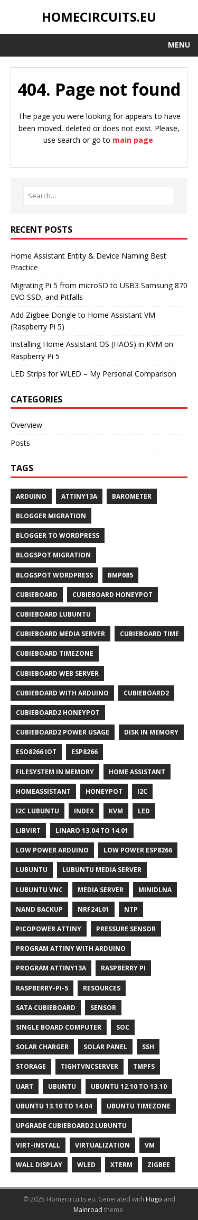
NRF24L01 (93, 909)
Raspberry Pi (123, 968)
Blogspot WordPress (54, 575)
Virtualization (102, 1145)
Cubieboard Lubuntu (53, 614)
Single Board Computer (58, 1027)
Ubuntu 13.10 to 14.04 (54, 1106)
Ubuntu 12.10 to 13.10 (129, 1086)
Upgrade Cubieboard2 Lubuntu (71, 1125)
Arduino (31, 496)
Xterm (121, 1164)
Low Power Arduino (52, 850)
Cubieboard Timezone (54, 653)
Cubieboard (37, 594)
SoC (122, 1027)
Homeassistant (43, 791)
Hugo (154, 1199)
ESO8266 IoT (36, 751)
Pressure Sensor (126, 928)
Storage (31, 1066)
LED (144, 810)
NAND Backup (39, 909)
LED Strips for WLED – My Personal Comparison (93, 374)
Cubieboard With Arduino (62, 693)
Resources (101, 988)
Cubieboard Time (149, 633)
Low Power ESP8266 (137, 850)
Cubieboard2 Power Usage (62, 732)
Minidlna (155, 889)
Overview (26, 425)
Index (84, 810)
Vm (150, 1145)
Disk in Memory (151, 732)
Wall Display (39, 1164)
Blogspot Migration (53, 555)
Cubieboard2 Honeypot (58, 712)
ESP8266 (84, 751)
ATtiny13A (79, 496)
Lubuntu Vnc (39, 889)
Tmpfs (144, 1066)
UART (24, 1086)
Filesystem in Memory (55, 771)
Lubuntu (32, 869)
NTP (131, 909)
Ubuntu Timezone (139, 1106)
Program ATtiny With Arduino (71, 948)
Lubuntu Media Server (102, 869)
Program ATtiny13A (51, 968)
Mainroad (87, 1209)
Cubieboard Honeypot (112, 594)
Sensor (103, 1007)
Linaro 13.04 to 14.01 (91, 830)
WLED (86, 1164)
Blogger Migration (51, 515)
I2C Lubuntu (37, 810)
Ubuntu (62, 1086)
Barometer (132, 496)
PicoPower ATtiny (48, 928)
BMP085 (120, 575)
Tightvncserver (89, 1066)
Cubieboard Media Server (60, 633)
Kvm (116, 810)
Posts (20, 443)
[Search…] (99, 196)
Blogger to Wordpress (57, 535)
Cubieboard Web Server (57, 673)
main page (132, 140)
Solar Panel (105, 1046)
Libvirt (28, 830)
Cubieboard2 (146, 693)
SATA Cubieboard (46, 1007)
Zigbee (158, 1164)
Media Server (101, 889)
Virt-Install (38, 1145)
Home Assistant (137, 771)
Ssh (148, 1046)
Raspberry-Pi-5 (42, 988)
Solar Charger (42, 1046)
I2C (142, 791)
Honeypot (104, 791)
